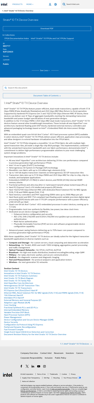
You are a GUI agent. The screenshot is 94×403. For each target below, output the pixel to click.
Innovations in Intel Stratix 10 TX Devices (22, 273)
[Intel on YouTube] (39, 367)
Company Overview (29, 353)
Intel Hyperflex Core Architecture (18, 283)
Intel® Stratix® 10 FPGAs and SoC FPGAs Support (52, 38)
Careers (79, 353)
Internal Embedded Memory (16, 310)
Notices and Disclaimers (28, 391)
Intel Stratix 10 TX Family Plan (17, 280)
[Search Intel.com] (79, 4)
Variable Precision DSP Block (16, 312)
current (6, 60)
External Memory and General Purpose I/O (22, 300)
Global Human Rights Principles (70, 393)
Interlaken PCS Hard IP (14, 298)
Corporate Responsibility (31, 358)
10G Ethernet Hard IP (13, 295)
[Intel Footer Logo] (8, 374)
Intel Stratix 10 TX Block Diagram (18, 278)
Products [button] (17, 4)
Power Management (13, 317)
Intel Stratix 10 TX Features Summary (20, 276)
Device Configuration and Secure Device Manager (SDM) (28, 320)
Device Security (11, 322)
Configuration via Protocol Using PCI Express (23, 324)
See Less (45, 70)
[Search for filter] (47, 87)
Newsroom (58, 353)
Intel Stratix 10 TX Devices (16, 271)
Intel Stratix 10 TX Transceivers (18, 288)
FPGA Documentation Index (17, 38)
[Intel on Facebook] (21, 367)
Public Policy (60, 358)
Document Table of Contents (46, 95)
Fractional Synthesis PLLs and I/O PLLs (21, 307)
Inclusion (49, 358)
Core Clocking (10, 305)
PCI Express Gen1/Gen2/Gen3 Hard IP (21, 290)
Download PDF (47, 28)
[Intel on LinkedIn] (33, 367)
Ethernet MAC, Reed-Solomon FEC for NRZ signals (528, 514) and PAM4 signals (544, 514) (43, 293)
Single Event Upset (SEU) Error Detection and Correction (29, 332)
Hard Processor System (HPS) (17, 315)
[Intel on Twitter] (27, 367)
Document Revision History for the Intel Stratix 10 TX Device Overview (35, 334)
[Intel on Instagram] (45, 367)
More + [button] (29, 4)
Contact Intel (46, 353)
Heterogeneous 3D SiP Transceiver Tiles (21, 285)
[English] (55, 4)
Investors (70, 353)
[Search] (64, 4)
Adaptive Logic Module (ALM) (17, 302)
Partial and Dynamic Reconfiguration (20, 327)
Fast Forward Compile (13, 329)
